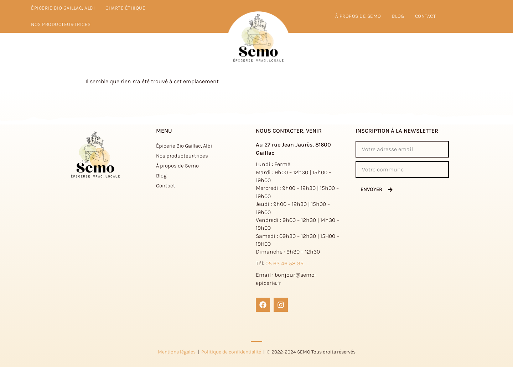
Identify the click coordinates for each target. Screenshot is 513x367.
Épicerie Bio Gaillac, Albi (63, 8)
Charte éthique (125, 8)
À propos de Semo (177, 166)
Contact (425, 16)
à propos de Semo (358, 16)
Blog (398, 16)
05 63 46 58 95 (284, 263)
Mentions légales (177, 352)
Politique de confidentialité (231, 352)
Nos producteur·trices (61, 24)
